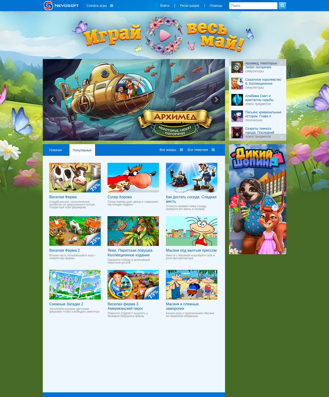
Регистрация (189, 5)
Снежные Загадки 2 (66, 304)
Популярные (82, 150)
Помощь (216, 5)
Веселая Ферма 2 (64, 250)
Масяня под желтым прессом (191, 250)
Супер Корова (119, 197)
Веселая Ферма (63, 197)
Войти (164, 5)
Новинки (55, 150)
